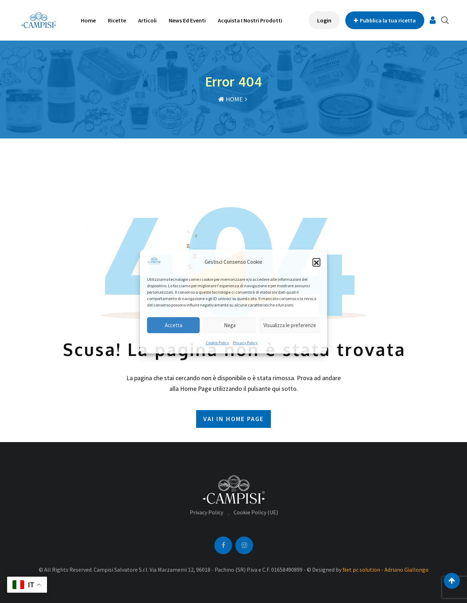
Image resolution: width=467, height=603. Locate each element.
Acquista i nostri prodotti (250, 20)
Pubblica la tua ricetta (385, 20)
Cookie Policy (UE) (256, 512)
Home (88, 20)
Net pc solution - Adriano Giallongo (385, 569)
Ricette (117, 20)
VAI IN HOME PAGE (233, 419)
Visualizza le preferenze (289, 325)
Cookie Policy (217, 342)
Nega (230, 325)
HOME (230, 99)
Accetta (173, 325)
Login (324, 20)
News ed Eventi (187, 20)
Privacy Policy (245, 342)
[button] (316, 262)
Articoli (147, 20)
